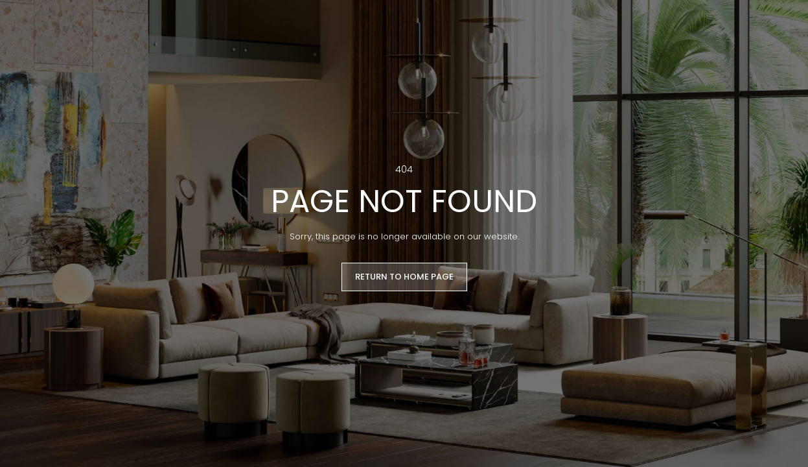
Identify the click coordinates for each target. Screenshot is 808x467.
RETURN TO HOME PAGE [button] (404, 276)
